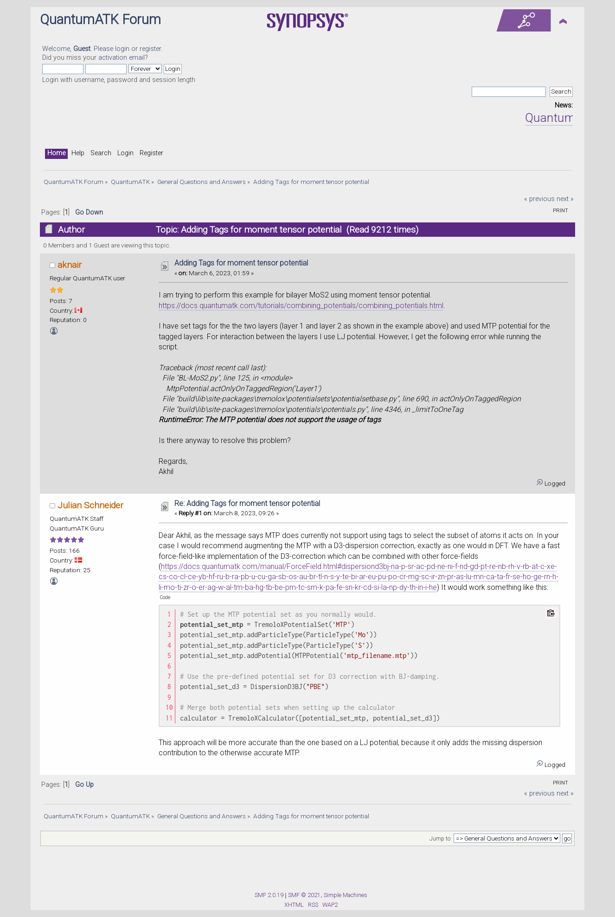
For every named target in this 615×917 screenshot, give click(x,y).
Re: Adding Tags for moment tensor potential (247, 503)
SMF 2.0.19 (269, 895)
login (122, 49)
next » (565, 199)
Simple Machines (345, 895)
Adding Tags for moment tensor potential (241, 263)
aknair (70, 264)
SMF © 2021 (304, 895)
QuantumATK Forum (100, 19)
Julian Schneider (90, 505)
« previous (539, 199)
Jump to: (440, 838)
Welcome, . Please (78, 49)
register (150, 49)
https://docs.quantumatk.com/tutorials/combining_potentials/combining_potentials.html (301, 305)
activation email (121, 58)
